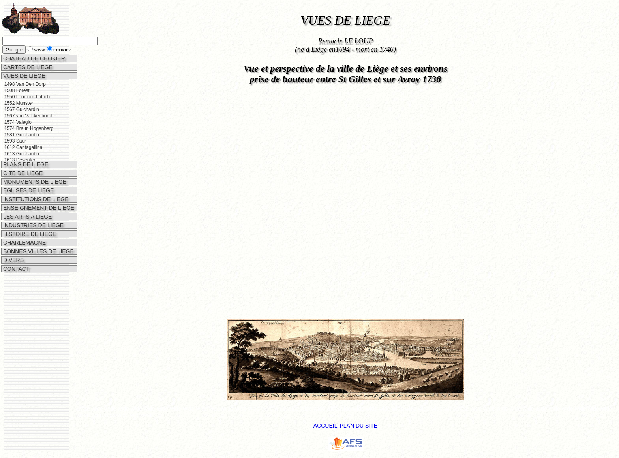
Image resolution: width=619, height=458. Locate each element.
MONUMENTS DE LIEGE (34, 172)
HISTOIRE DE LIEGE (29, 224)
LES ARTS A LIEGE (27, 207)
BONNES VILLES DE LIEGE (38, 242)
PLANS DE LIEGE (25, 155)
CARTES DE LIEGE (27, 67)
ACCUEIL (325, 425)
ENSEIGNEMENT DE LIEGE (38, 198)
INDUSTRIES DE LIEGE (33, 216)
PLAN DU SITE (358, 425)
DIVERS (13, 250)
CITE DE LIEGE (22, 163)
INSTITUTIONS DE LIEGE (35, 190)
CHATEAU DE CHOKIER (33, 58)
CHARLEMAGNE (24, 233)
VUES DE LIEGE (23, 76)
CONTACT (16, 259)
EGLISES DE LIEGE (28, 181)
